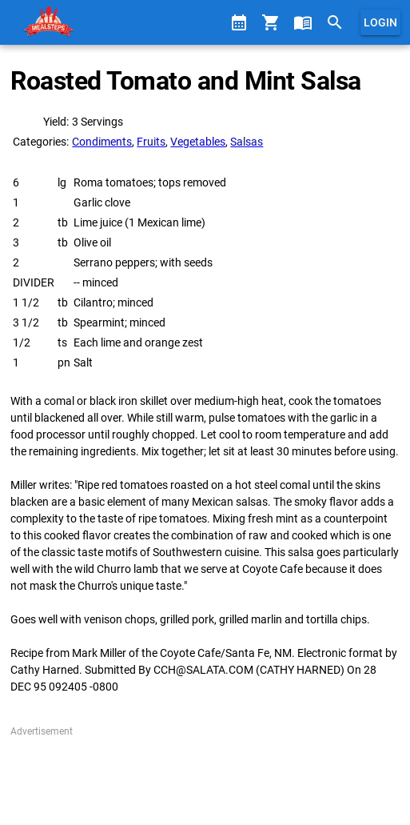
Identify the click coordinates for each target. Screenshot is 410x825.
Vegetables (197, 141)
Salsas (246, 141)
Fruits (151, 141)
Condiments (102, 141)
